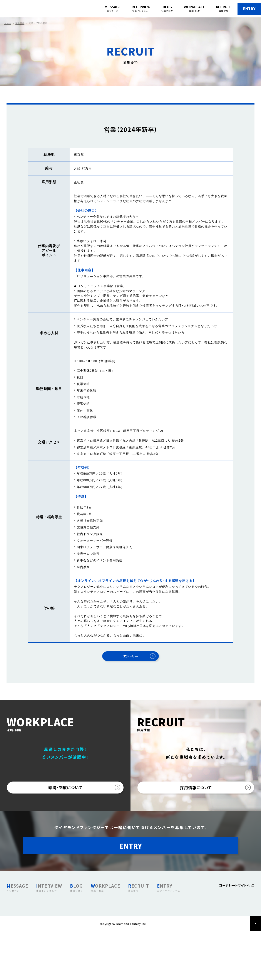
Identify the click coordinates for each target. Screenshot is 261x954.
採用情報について (195, 793)
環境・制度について (65, 793)
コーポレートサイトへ (233, 908)
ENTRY (239, 8)
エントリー (130, 657)
